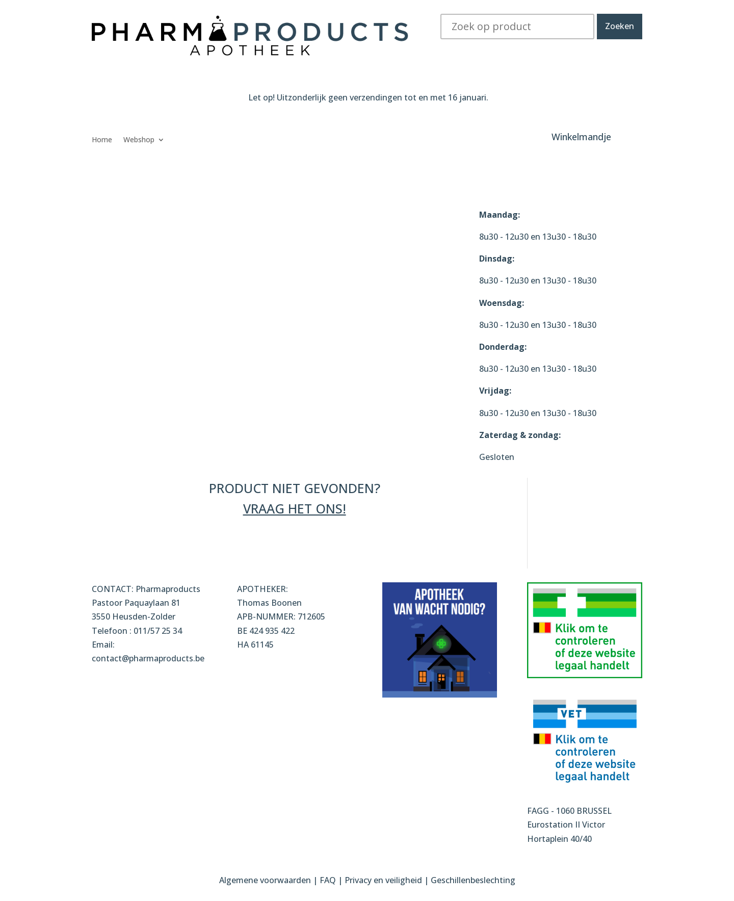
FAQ (329, 880)
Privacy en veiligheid (383, 880)
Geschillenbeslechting (473, 880)
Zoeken (619, 26)
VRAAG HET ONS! (294, 508)
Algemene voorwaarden (265, 880)
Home (102, 140)
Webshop (138, 140)
